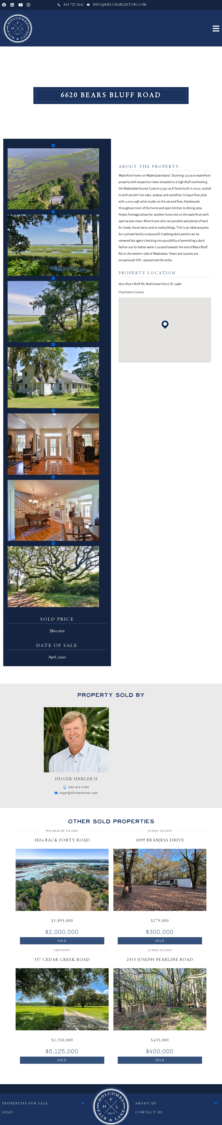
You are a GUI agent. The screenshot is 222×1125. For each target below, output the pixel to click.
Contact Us (149, 1112)
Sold (7, 1112)
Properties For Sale (43, 1103)
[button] (216, 28)
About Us (176, 1103)
